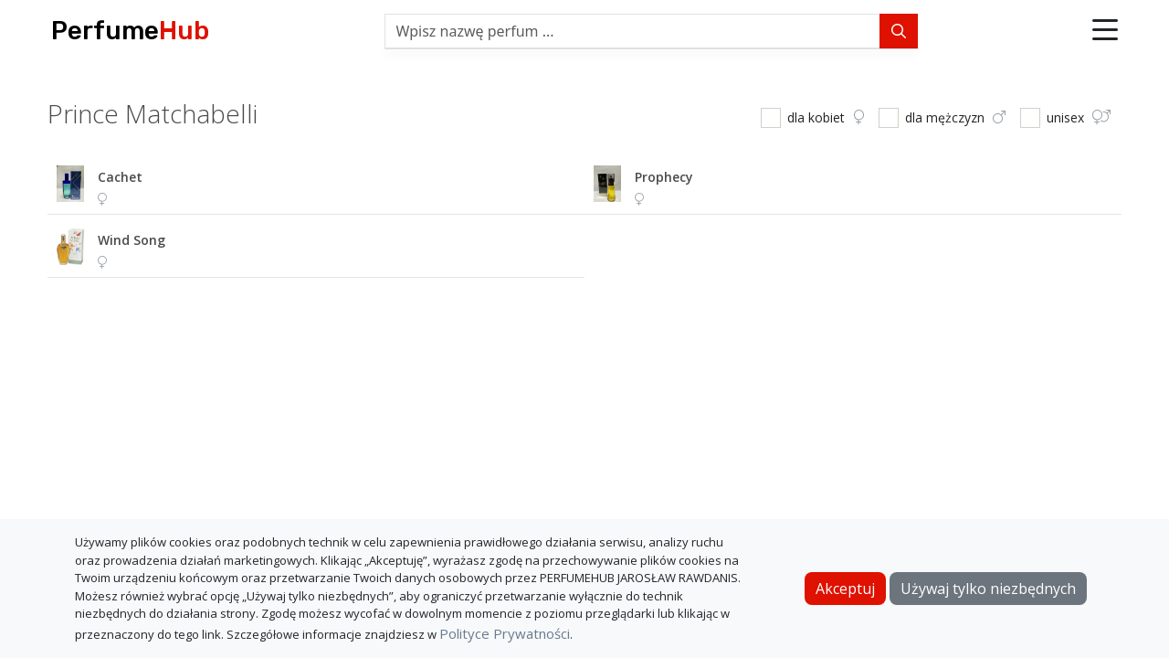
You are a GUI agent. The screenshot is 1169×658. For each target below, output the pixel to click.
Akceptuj (845, 588)
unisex (1079, 117)
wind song (131, 240)
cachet (120, 177)
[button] (1105, 31)
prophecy (664, 177)
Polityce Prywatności (504, 633)
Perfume (130, 31)
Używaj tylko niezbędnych (988, 588)
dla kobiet (825, 117)
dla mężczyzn (955, 117)
